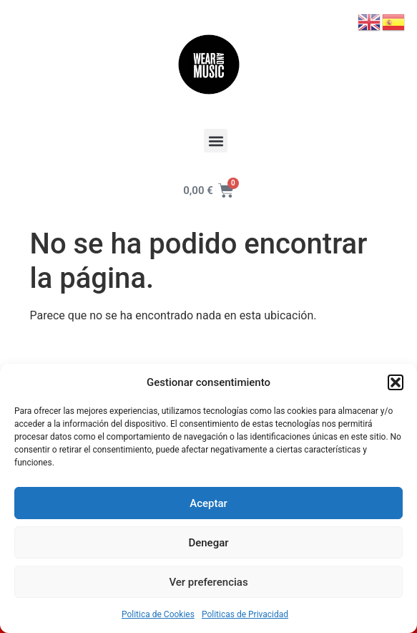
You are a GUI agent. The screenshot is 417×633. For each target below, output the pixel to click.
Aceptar (208, 503)
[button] (395, 382)
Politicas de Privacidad (245, 614)
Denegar (208, 542)
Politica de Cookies (158, 614)
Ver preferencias (208, 582)
